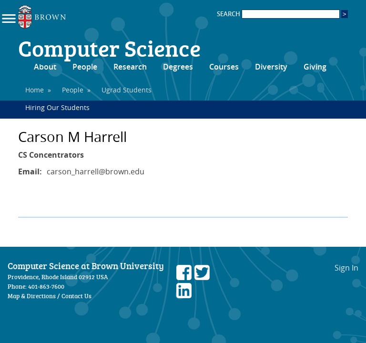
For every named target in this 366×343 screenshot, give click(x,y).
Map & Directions (32, 296)
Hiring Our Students (57, 107)
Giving (315, 66)
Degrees (178, 66)
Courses (224, 66)
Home (34, 89)
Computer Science (109, 47)
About (45, 66)
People (84, 66)
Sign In (346, 267)
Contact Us (76, 296)
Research (130, 66)
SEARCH (278, 14)
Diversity (271, 66)
